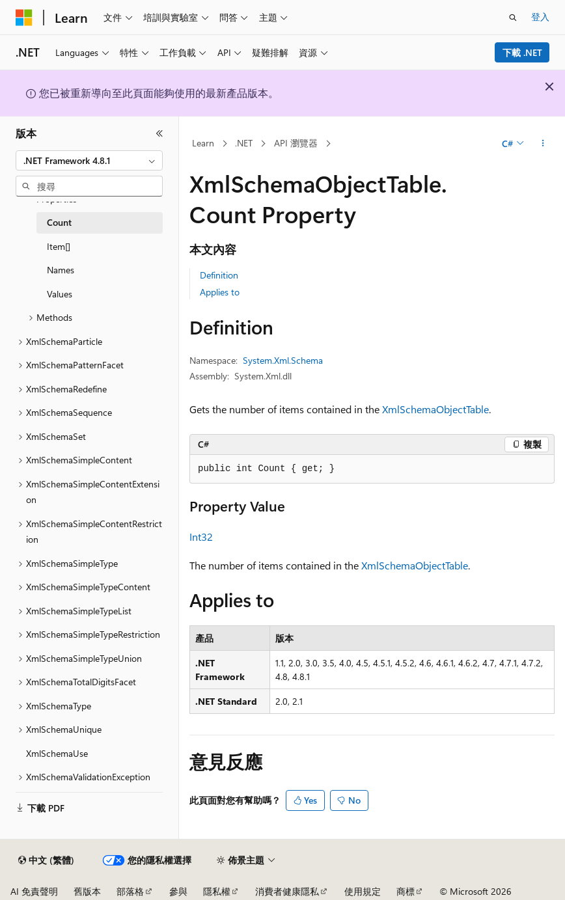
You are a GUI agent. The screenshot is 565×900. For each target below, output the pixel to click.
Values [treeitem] (59, 294)
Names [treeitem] (60, 270)
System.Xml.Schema (283, 360)
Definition (219, 275)
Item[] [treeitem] (58, 246)
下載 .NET (522, 52)
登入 (540, 16)
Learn (203, 143)
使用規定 (362, 891)
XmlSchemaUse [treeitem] (57, 753)
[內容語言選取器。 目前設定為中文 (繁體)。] (46, 860)
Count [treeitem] (59, 222)
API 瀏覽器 (296, 143)
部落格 (130, 891)
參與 (178, 891)
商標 (405, 891)
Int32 (201, 536)
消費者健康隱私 (287, 891)
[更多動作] (543, 143)
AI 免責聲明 (34, 891)
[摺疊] (159, 133)
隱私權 (216, 891)
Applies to (220, 292)
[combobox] (89, 160)
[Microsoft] (24, 17)
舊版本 (87, 891)
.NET (244, 143)
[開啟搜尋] (513, 17)
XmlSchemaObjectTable (435, 409)
